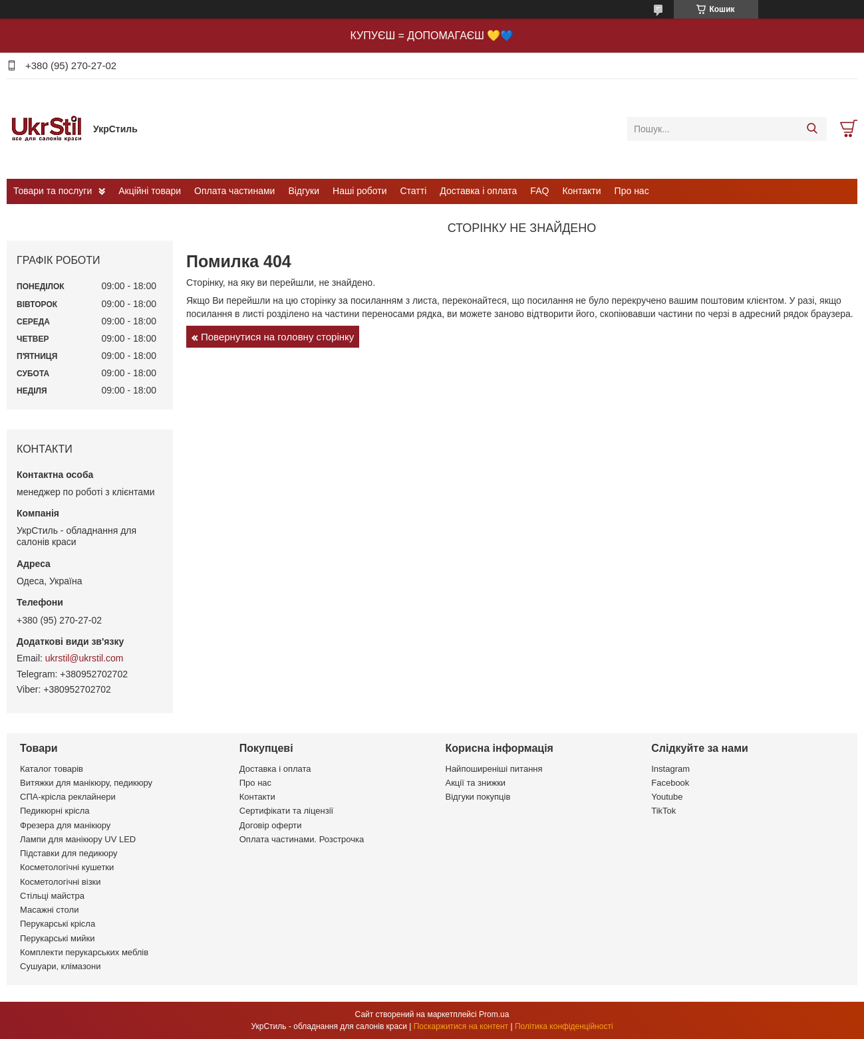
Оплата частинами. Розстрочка (301, 839)
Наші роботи (359, 190)
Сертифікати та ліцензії (286, 811)
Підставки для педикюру (69, 853)
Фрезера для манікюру (65, 825)
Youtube (666, 797)
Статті (413, 190)
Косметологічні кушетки (67, 867)
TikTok (663, 811)
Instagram (670, 769)
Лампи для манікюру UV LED (78, 839)
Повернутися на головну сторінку (277, 336)
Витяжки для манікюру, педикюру (86, 783)
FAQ (539, 190)
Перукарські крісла (57, 924)
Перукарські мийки (57, 938)
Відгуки (303, 190)
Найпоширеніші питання (494, 769)
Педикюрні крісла (55, 811)
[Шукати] (812, 129)
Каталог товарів (51, 769)
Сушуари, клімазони (60, 966)
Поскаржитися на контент (461, 1026)
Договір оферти (270, 825)
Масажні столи (49, 910)
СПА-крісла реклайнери (68, 797)
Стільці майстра (52, 896)
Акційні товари (149, 190)
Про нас (632, 190)
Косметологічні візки (60, 882)
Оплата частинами (234, 190)
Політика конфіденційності (564, 1026)
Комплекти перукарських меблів (84, 952)
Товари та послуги (52, 190)
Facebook (670, 783)
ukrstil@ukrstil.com (84, 658)
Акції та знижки (476, 783)
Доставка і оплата (478, 190)
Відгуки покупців (478, 797)
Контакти (581, 190)
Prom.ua (494, 1014)
